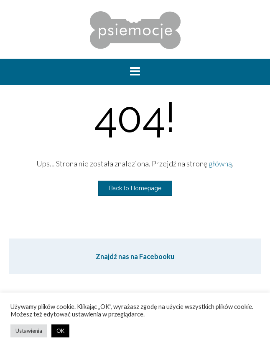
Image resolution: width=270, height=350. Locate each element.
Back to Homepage (135, 188)
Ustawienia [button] (28, 330)
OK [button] (60, 330)
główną (220, 163)
